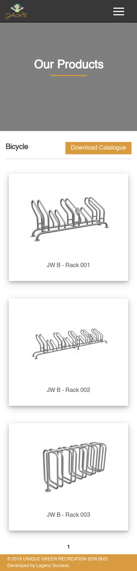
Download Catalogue (98, 148)
